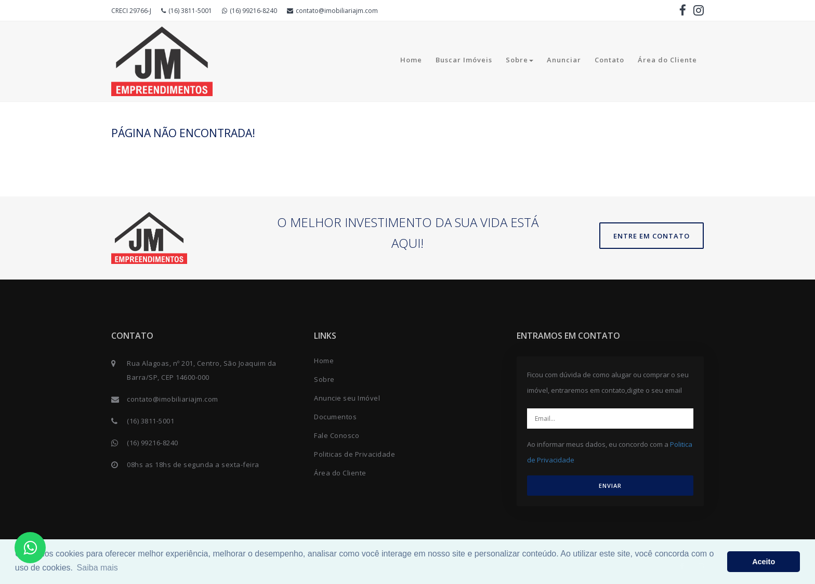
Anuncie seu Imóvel (347, 398)
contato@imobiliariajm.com (332, 10)
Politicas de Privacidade (354, 454)
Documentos (335, 416)
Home (411, 59)
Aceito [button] (763, 562)
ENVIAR (610, 485)
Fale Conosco (336, 435)
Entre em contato (651, 236)
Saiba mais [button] (97, 567)
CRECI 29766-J (131, 10)
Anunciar (564, 59)
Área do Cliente (667, 59)
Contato (609, 59)
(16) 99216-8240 (249, 10)
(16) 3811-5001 (186, 10)
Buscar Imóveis (464, 59)
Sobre (519, 59)
